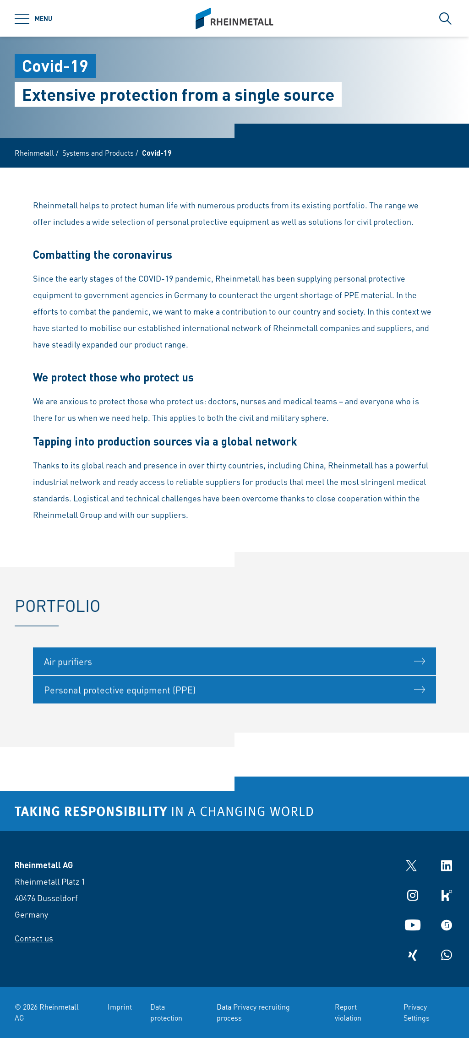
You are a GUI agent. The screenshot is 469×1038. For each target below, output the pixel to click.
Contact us (34, 938)
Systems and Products (98, 153)
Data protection (166, 1012)
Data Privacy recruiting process (253, 1012)
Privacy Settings (417, 1012)
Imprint (120, 1006)
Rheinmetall (34, 153)
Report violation (348, 1012)
